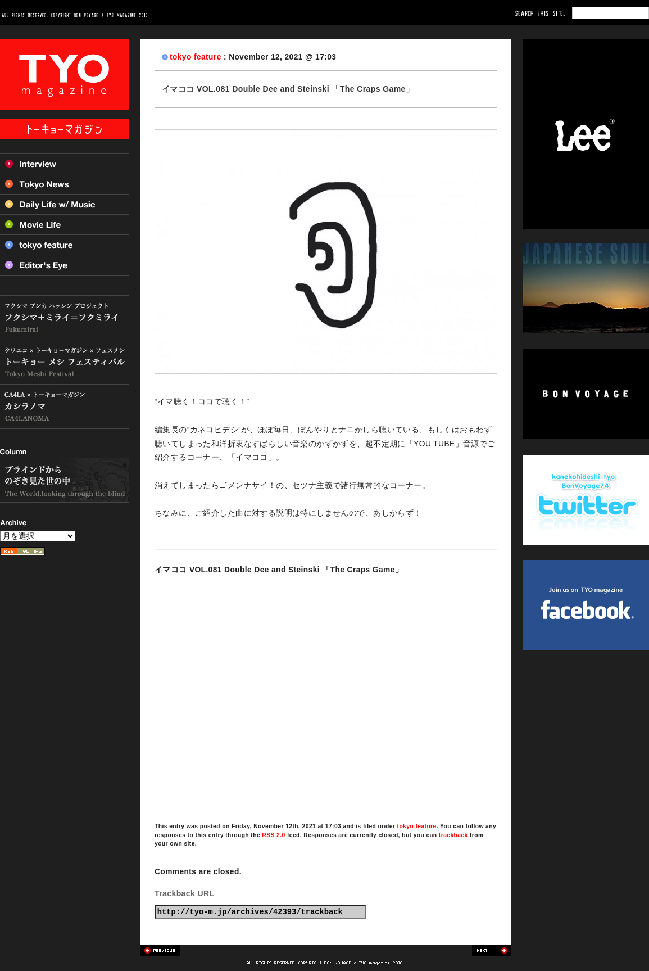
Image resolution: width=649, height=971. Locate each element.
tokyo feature (195, 57)
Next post (491, 950)
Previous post (160, 950)
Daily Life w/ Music (64, 204)
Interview (64, 163)
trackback (453, 835)
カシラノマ (64, 407)
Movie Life (64, 224)
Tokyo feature (64, 244)
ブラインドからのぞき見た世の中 (64, 480)
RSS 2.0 (273, 835)
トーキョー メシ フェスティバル (64, 362)
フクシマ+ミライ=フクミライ (64, 317)
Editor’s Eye (64, 265)
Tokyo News (64, 184)
